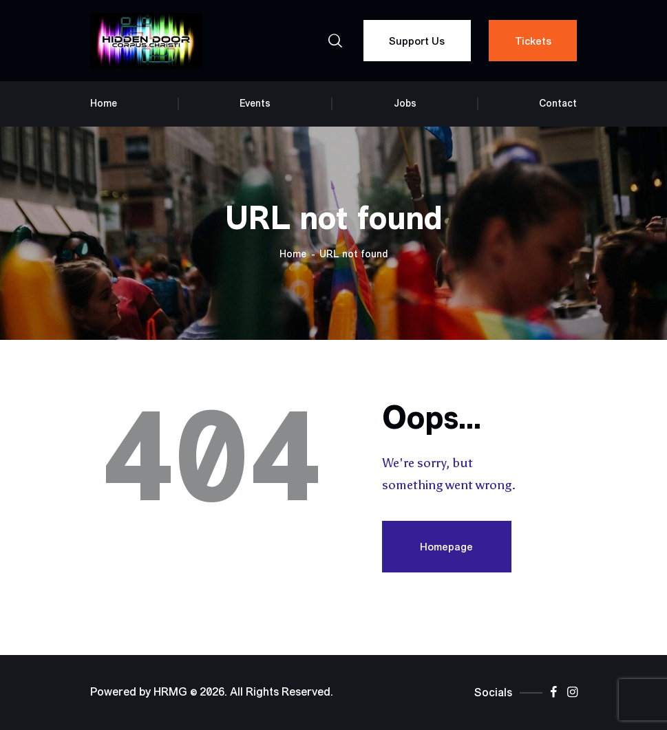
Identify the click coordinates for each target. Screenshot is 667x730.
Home (292, 254)
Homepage (446, 546)
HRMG (170, 692)
